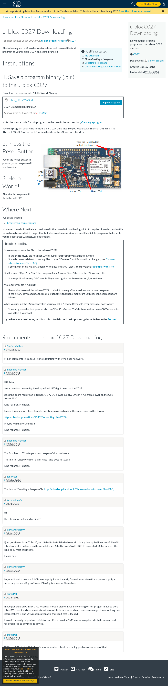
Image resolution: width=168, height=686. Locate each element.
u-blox (42, 112)
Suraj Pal (12, 593)
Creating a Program (96, 62)
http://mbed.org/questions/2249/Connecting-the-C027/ (35, 417)
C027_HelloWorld (20, 100)
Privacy (136, 677)
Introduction (92, 55)
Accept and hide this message (20, 680)
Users (6, 17)
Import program (111, 102)
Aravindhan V (14, 499)
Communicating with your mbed (103, 66)
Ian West (12, 476)
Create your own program (21, 222)
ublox (15, 17)
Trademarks (158, 677)
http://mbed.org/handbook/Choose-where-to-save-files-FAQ (79, 489)
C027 (73, 40)
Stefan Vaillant (15, 346)
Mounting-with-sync (103, 266)
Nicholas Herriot (16, 369)
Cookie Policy (25, 669)
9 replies (62, 40)
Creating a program (92, 122)
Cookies (146, 677)
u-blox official (49, 40)
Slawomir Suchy (16, 529)
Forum (112, 319)
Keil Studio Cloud (148, 4)
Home (110, 677)
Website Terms (123, 677)
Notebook (27, 17)
